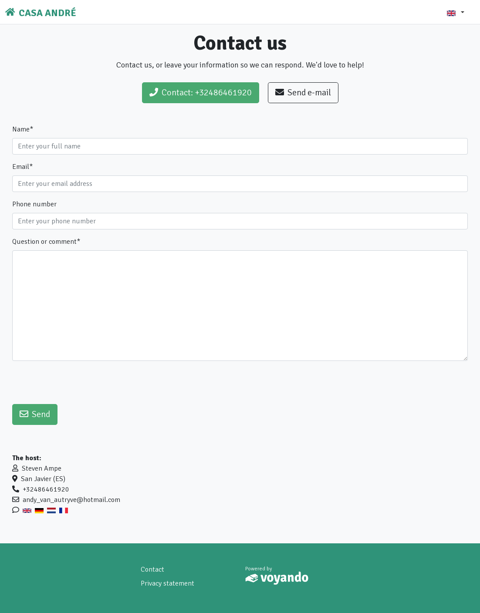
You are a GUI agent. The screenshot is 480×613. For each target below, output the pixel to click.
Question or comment (46, 241)
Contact (152, 569)
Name (22, 129)
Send (35, 414)
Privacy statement (167, 583)
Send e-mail (303, 92)
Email (22, 166)
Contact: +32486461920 (200, 92)
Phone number (34, 204)
